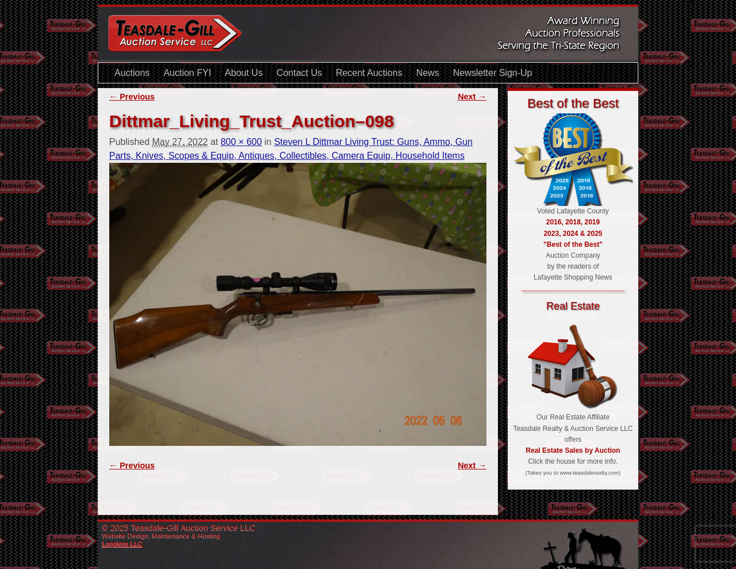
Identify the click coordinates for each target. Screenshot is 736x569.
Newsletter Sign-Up (492, 73)
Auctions (132, 73)
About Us (244, 73)
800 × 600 (241, 142)
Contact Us (299, 73)
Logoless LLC (122, 543)
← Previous (132, 96)
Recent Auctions (369, 73)
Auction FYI (187, 73)
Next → (472, 96)
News (427, 73)
